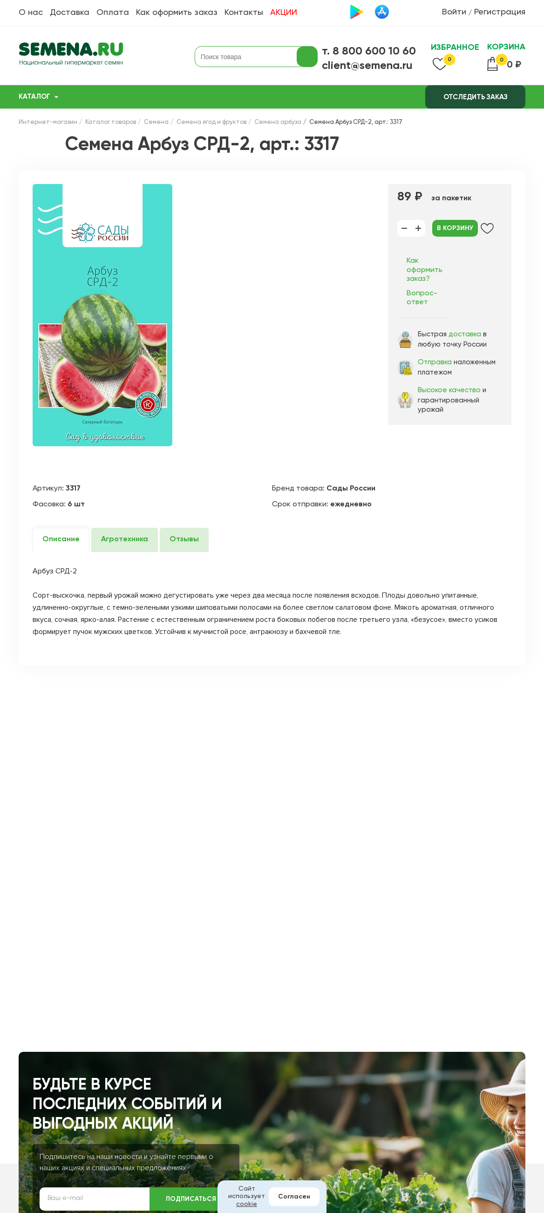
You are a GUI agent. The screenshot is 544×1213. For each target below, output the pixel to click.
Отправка (435, 362)
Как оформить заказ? (424, 269)
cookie (246, 1204)
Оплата (112, 12)
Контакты (243, 12)
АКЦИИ (283, 12)
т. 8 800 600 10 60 (369, 51)
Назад (39, 144)
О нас (31, 12)
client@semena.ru (367, 65)
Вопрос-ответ (422, 298)
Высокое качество (449, 390)
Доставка (69, 12)
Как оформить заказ (177, 12)
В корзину (455, 228)
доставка (465, 334)
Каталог (34, 96)
